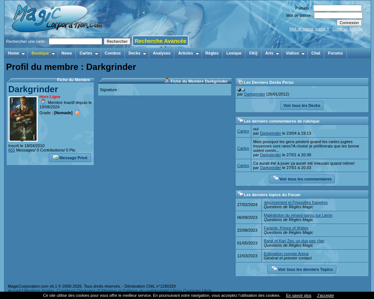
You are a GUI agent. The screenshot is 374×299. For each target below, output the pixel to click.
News (67, 53)
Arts (272, 53)
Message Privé (70, 157)
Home (17, 53)
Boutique (43, 53)
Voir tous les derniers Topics (302, 269)
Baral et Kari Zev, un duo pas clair (294, 241)
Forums (335, 53)
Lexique (234, 53)
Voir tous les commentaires (302, 178)
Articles (188, 53)
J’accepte (325, 295)
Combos (113, 53)
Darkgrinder (33, 89)
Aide (208, 290)
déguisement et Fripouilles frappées (295, 202)
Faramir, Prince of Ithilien (286, 228)
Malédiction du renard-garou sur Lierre (298, 215)
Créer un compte (348, 29)
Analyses (161, 53)
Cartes (88, 53)
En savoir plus (298, 295)
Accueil (14, 290)
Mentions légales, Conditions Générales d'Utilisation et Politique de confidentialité (97, 290)
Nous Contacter (186, 290)
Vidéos (295, 53)
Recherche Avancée (160, 41)
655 (11, 150)
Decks (138, 53)
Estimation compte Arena (286, 253)
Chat (315, 53)
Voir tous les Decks (302, 105)
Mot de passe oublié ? (309, 29)
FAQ (253, 53)
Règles (212, 53)
